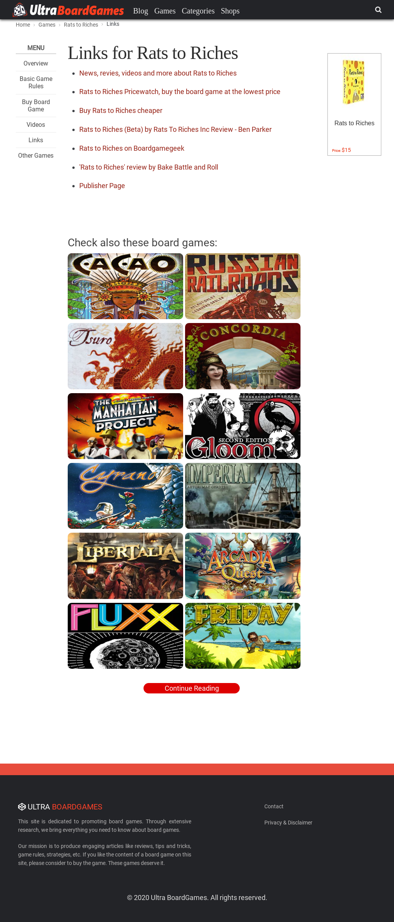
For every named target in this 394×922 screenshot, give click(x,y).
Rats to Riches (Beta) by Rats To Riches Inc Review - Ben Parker (175, 129)
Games (165, 11)
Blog (140, 11)
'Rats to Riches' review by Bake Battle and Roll (148, 167)
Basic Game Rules (36, 82)
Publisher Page (102, 186)
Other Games (35, 155)
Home (23, 25)
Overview (35, 63)
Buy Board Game (36, 105)
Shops (230, 11)
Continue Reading (192, 688)
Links (35, 140)
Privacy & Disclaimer (288, 822)
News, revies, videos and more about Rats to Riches (158, 73)
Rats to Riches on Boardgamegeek (131, 148)
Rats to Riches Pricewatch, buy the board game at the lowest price (179, 91)
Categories (198, 11)
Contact (274, 806)
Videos (36, 124)
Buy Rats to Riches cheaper (120, 110)
